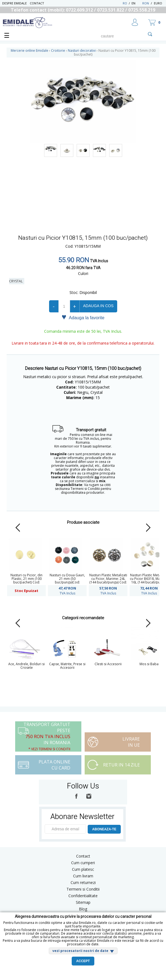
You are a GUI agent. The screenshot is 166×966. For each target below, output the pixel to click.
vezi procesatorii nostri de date (80, 950)
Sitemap (83, 902)
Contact (37, 3)
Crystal (16, 281)
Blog (83, 909)
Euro (158, 3)
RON (145, 3)
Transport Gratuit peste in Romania (46, 736)
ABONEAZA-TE (104, 829)
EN (136, 3)
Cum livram (83, 875)
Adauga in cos (98, 306)
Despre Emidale (14, 3)
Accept (83, 961)
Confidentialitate (83, 895)
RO (125, 3)
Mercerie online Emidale (29, 50)
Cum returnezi (83, 882)
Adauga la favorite (82, 317)
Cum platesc (83, 869)
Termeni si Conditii (83, 889)
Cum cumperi (83, 862)
